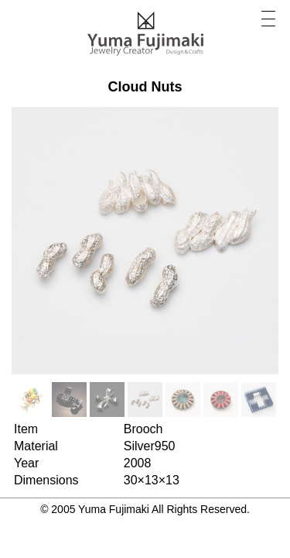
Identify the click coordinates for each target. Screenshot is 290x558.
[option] (31, 399)
